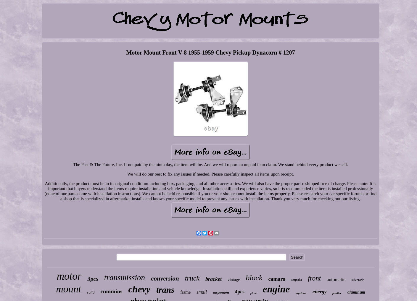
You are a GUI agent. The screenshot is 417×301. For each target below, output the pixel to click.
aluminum (356, 292)
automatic (336, 279)
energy (319, 291)
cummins (111, 291)
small (202, 291)
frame (185, 292)
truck (192, 278)
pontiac (337, 293)
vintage (234, 280)
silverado (357, 280)
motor (69, 276)
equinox (301, 293)
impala (296, 280)
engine (276, 289)
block (254, 277)
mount (68, 289)
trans (165, 289)
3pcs (92, 278)
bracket (213, 279)
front (314, 278)
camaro (276, 279)
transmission (124, 277)
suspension (221, 292)
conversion (165, 278)
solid (90, 292)
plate (253, 293)
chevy (139, 289)
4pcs (239, 291)
